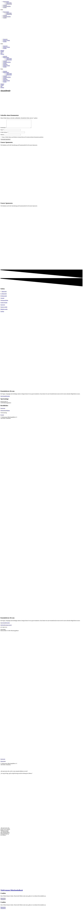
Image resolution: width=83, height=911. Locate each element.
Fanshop (2, 313)
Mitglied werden (4, 310)
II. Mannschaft (9, 3)
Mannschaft (4, 293)
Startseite (5, 56)
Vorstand (5, 5)
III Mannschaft (4, 297)
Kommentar (3, 129)
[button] (41, 9)
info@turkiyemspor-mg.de (6, 626)
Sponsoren (5, 39)
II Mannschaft (4, 295)
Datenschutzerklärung (5, 412)
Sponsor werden (6, 40)
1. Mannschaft (9, 58)
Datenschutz (3, 762)
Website (2, 136)
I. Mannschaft (8, 2)
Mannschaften (6, 1)
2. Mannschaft (9, 59)
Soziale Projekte (4, 304)
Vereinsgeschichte (7, 6)
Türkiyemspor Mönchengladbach (12, 892)
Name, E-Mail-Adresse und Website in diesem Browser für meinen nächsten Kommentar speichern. (23, 138)
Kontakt (4, 41)
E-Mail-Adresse (4, 133)
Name (2, 131)
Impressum (3, 409)
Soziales (5, 7)
